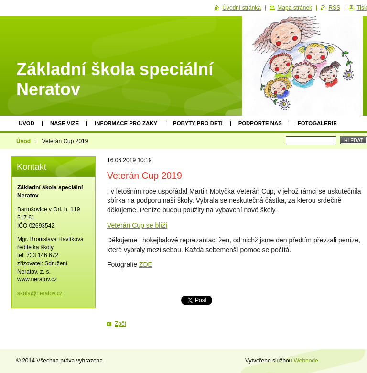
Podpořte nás (260, 123)
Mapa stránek (294, 7)
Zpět (120, 323)
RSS (334, 7)
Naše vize (64, 123)
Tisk (361, 7)
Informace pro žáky (126, 123)
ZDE (145, 264)
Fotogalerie (317, 123)
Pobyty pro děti (198, 123)
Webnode (306, 360)
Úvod (26, 123)
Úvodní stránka (241, 7)
